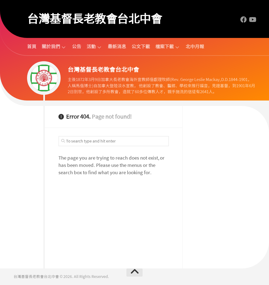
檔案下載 (164, 47)
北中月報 (195, 46)
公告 (76, 46)
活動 (91, 47)
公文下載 (141, 46)
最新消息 (117, 46)
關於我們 (51, 47)
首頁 (31, 46)
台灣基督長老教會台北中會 (94, 19)
